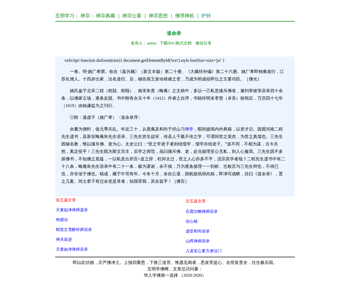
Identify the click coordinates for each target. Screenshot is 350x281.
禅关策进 (64, 239)
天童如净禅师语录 (72, 249)
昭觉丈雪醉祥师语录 (74, 229)
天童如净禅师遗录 (72, 209)
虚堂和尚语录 (198, 231)
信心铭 (192, 221)
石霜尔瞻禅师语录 (202, 211)
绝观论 (62, 219)
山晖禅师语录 (198, 241)
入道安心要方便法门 (204, 251)
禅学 (189, 129)
